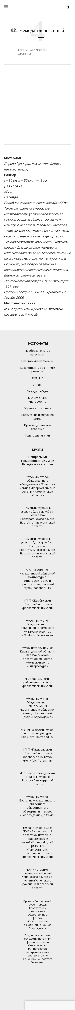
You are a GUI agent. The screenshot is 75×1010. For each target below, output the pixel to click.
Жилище (22, 50)
